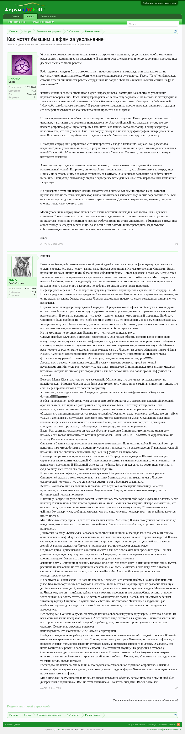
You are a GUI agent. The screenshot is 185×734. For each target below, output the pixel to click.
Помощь (151, 724)
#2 (176, 688)
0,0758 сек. (59, 729)
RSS (178, 724)
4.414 (33, 91)
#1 (176, 243)
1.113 (33, 292)
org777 (13, 279)
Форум (30, 16)
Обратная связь (136, 724)
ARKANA (71, 44)
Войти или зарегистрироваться (159, 3)
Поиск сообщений (16, 22)
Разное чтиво (32, 44)
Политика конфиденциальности (164, 729)
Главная (15, 16)
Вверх (172, 724)
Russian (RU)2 (12, 724)
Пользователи (48, 16)
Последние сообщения (42, 22)
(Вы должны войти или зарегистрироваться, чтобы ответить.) (145, 700)
